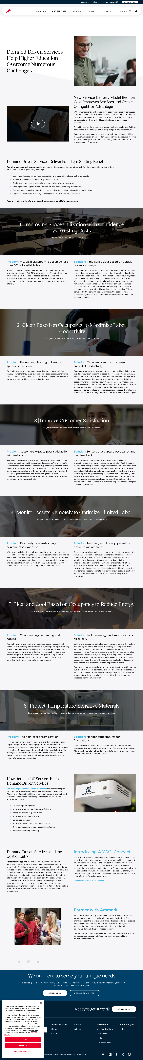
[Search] (136, 11)
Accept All (22, 1040)
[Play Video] (38, 124)
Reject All (23, 1046)
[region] (23, 1029)
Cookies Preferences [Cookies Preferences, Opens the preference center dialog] (22, 1052)
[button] (130, 2)
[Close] (40, 1003)
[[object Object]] (44, 1029)
